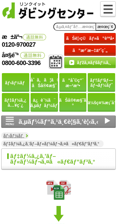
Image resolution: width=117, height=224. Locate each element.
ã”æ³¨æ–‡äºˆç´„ (90, 50)
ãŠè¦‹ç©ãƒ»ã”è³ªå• (91, 38)
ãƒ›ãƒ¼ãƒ (13, 135)
